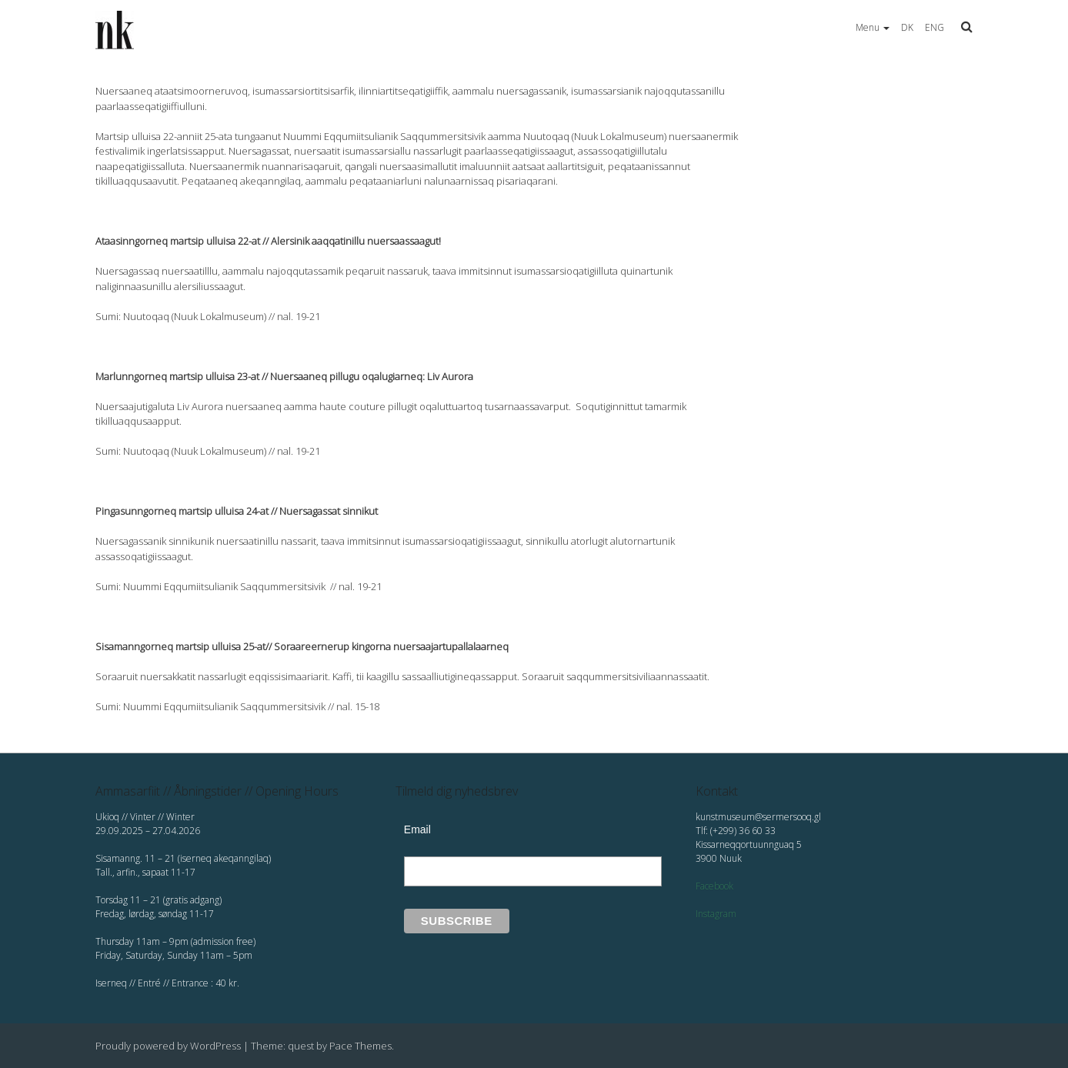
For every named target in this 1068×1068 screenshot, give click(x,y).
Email (417, 829)
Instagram (716, 913)
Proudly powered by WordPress (168, 1046)
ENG (934, 27)
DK (907, 27)
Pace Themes (360, 1046)
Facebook (714, 886)
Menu (872, 27)
